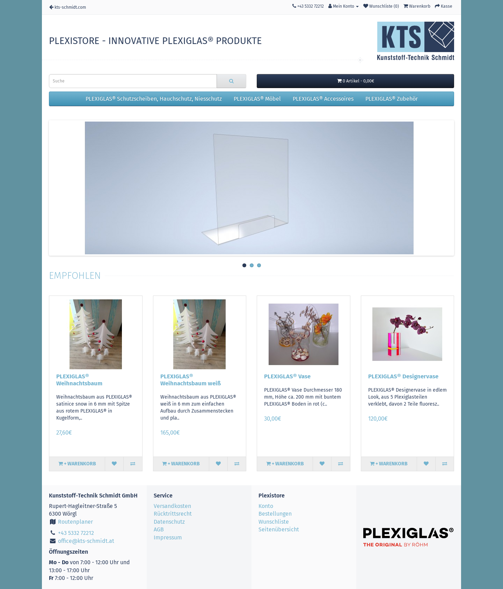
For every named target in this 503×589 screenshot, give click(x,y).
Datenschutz (169, 521)
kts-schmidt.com (67, 7)
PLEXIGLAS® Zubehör (391, 98)
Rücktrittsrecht (173, 513)
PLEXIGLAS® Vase (287, 376)
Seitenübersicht (278, 529)
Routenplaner (71, 521)
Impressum (168, 537)
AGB (159, 529)
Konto (265, 506)
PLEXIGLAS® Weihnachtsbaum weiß (190, 380)
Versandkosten (172, 506)
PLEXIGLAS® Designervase (403, 376)
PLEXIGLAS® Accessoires (323, 98)
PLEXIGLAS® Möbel (257, 98)
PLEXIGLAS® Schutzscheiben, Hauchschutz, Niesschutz (154, 98)
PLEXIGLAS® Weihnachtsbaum (79, 380)
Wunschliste (273, 521)
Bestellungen (275, 513)
